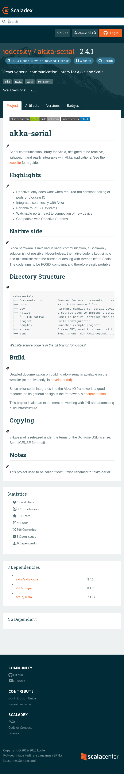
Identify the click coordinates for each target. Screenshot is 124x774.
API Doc (62, 33)
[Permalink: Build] (7, 369)
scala (30, 81)
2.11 (33, 90)
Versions (53, 105)
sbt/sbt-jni (24, 588)
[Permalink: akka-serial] (7, 146)
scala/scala (24, 597)
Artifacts (32, 105)
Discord (16, 681)
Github (15, 675)
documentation (95, 394)
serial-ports (44, 81)
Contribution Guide (22, 698)
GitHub (105, 61)
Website (84, 61)
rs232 (18, 81)
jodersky (17, 51)
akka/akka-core (27, 579)
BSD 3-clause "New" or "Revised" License (38, 61)
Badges (73, 105)
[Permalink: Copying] (7, 432)
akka (7, 81)
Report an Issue (19, 704)
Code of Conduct (20, 727)
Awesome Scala (85, 32)
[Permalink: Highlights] (7, 186)
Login (111, 33)
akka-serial (56, 51)
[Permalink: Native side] (7, 243)
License (13, 733)
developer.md (61, 380)
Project (12, 105)
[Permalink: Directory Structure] (7, 288)
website (15, 162)
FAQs (12, 721)
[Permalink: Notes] (7, 466)
